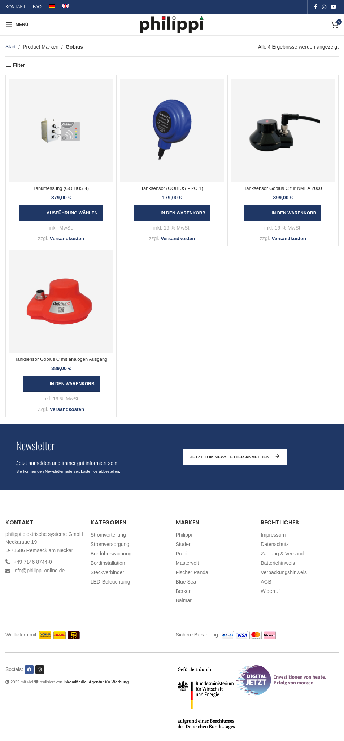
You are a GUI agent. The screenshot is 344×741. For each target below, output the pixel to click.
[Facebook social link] (315, 7)
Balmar (184, 600)
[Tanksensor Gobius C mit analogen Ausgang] (61, 301)
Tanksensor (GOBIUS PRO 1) (172, 188)
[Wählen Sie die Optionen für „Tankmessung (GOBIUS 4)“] (61, 213)
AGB (266, 582)
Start (10, 47)
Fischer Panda (192, 572)
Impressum (273, 535)
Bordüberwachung (111, 553)
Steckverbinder (107, 572)
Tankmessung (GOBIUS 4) (61, 188)
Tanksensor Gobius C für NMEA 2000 (283, 188)
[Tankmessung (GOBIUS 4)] (61, 130)
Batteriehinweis (278, 563)
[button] (172, 213)
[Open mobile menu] (17, 24)
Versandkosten (67, 238)
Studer (183, 544)
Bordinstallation (108, 563)
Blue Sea (186, 582)
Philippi (184, 535)
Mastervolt (187, 563)
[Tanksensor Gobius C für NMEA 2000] (283, 130)
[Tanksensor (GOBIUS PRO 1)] (171, 130)
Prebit (182, 553)
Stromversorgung (110, 544)
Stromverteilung (108, 535)
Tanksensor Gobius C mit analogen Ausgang (61, 359)
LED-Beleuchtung (110, 582)
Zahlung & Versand (282, 553)
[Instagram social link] (324, 7)
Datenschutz (275, 544)
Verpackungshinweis (284, 572)
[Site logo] (172, 24)
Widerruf (270, 591)
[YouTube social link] (333, 7)
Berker (183, 591)
